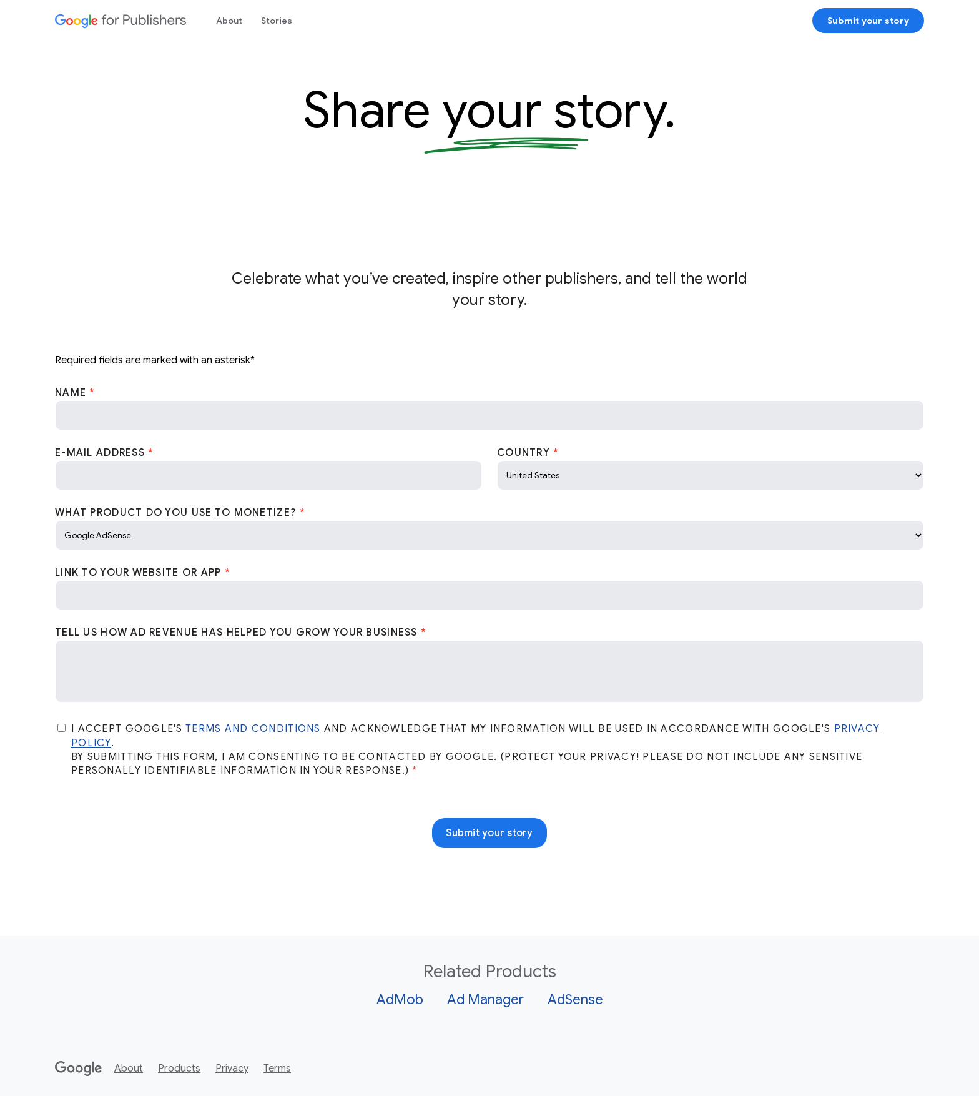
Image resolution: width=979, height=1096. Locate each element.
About (229, 20)
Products (179, 1068)
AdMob (399, 999)
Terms (277, 1068)
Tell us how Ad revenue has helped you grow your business (238, 632)
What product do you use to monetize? (177, 512)
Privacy (231, 1068)
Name (72, 393)
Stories (276, 20)
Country (525, 453)
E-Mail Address (101, 453)
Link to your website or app (140, 572)
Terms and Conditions (253, 729)
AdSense (575, 999)
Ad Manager (485, 999)
